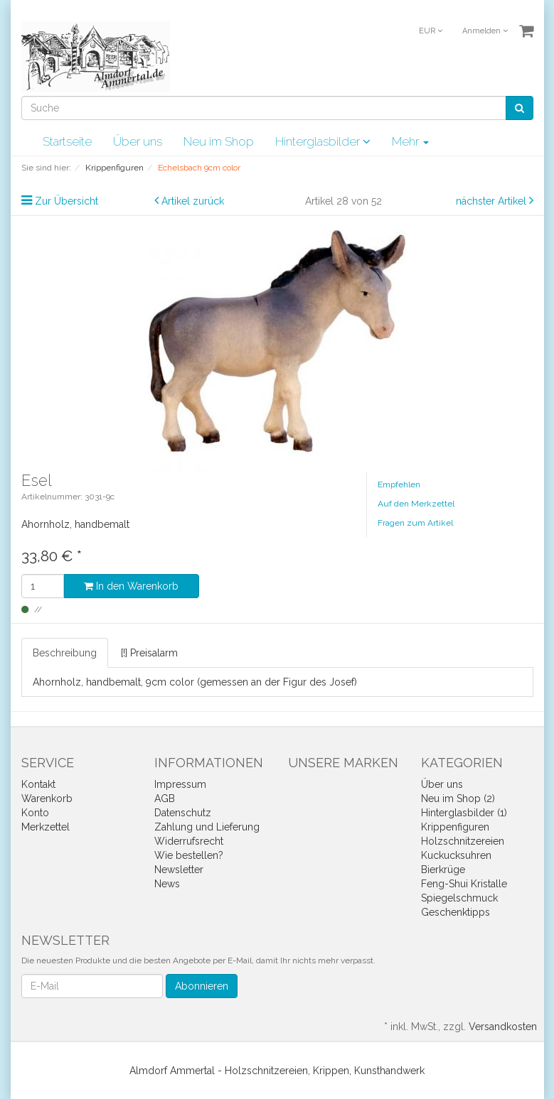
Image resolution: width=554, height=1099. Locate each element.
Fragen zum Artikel (415, 523)
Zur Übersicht (66, 201)
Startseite (67, 141)
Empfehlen (399, 484)
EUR (430, 31)
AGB (164, 798)
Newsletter (178, 869)
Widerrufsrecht (188, 841)
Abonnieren (201, 986)
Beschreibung (65, 653)
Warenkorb (47, 798)
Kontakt (38, 784)
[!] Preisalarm (149, 653)
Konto (35, 812)
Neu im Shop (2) (458, 798)
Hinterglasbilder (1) (464, 812)
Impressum (180, 784)
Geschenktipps (455, 912)
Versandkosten (503, 1026)
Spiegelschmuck (459, 898)
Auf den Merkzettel (416, 504)
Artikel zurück (192, 201)
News (167, 883)
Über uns (137, 141)
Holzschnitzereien (462, 841)
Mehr (410, 141)
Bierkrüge (443, 869)
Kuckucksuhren (456, 855)
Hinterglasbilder (323, 141)
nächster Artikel (492, 201)
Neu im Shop (218, 141)
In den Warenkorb (131, 586)
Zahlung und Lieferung (207, 827)
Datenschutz (182, 812)
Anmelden (485, 31)
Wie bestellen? (188, 855)
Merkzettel (45, 827)
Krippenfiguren (455, 827)
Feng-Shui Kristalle (464, 883)
